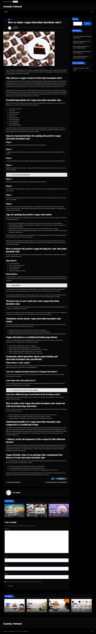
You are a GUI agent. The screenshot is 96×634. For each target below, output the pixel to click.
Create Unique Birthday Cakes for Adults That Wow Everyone (81, 57)
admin (16, 27)
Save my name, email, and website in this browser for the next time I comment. (24, 582)
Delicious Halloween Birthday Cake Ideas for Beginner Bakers (81, 47)
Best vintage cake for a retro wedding (56, 482)
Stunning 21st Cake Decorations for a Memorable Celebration (82, 42)
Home (6, 11)
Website (6, 573)
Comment (7, 529)
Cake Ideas (8, 603)
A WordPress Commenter (79, 68)
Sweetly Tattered (12, 6)
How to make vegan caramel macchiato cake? (35, 512)
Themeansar (26, 631)
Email (6, 565)
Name (6, 557)
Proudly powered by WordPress (9, 631)
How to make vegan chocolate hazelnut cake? (34, 22)
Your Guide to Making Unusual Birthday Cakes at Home (82, 37)
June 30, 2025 (10, 610)
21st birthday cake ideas (13, 482)
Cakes (9, 19)
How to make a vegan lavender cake (58, 512)
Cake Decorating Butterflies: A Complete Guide (12, 512)
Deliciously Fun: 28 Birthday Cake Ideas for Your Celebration (82, 52)
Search (75, 19)
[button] (91, 12)
